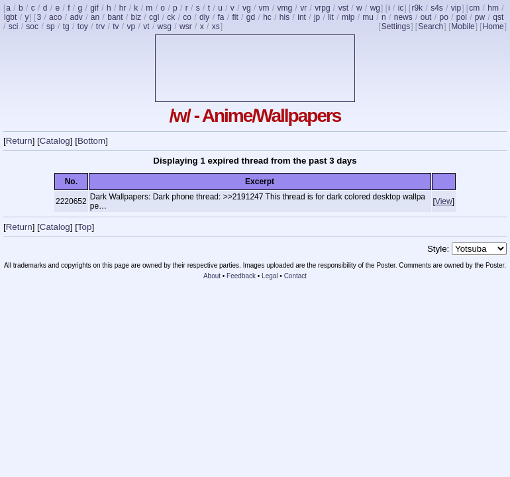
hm (493, 8)
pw (480, 17)
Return (19, 141)
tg (66, 26)
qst (498, 17)
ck (171, 17)
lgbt (10, 17)
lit (331, 17)
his (284, 17)
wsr (185, 26)
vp (131, 26)
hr (123, 8)
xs (216, 26)
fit (235, 17)
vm (264, 8)
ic (401, 8)
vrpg (322, 8)
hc (267, 17)
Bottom (91, 141)
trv (100, 26)
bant (115, 17)
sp (50, 26)
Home (493, 26)
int (301, 17)
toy (82, 26)
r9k (417, 8)
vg (246, 8)
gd (250, 17)
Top (84, 227)
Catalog (55, 141)
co (187, 17)
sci (14, 26)
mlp (348, 17)
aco (55, 17)
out (426, 17)
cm (474, 8)
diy (204, 17)
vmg (285, 8)
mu (368, 17)
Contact (295, 276)
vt (146, 26)
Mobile (462, 26)
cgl (154, 17)
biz (136, 17)
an (95, 17)
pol (461, 17)
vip (456, 8)
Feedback (241, 276)
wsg (165, 26)
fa (220, 17)
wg (375, 8)
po (443, 17)
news (403, 17)
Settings (396, 26)
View (443, 201)
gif (94, 8)
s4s (437, 8)
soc (32, 26)
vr (303, 8)
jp (317, 17)
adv (76, 17)
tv (116, 26)
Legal (270, 276)
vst (343, 8)
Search (430, 26)
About (212, 276)
